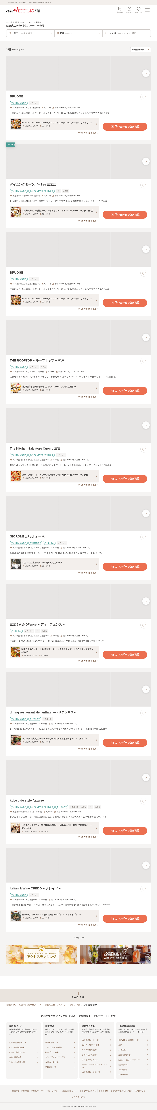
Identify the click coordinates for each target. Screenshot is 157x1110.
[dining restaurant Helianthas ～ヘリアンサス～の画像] (78, 689)
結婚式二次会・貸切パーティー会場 (59, 1005)
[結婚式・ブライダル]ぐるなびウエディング (23, 1005)
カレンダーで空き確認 (125, 391)
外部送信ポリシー (69, 1091)
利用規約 (25, 1091)
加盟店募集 (103, 1091)
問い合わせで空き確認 (125, 126)
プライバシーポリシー (50, 1091)
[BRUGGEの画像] (78, 73)
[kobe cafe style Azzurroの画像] (78, 777)
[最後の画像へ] (146, 73)
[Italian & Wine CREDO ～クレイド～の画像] (78, 865)
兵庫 (78, 1005)
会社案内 (15, 1091)
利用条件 (35, 1091)
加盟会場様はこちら (88, 1091)
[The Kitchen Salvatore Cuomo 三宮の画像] (78, 425)
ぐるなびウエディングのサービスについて (128, 1091)
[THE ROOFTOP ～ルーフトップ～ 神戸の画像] (78, 337)
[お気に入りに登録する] (143, 97)
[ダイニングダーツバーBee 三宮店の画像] (78, 161)
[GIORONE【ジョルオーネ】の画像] (78, 513)
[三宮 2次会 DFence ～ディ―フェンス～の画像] (78, 601)
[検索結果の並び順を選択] (140, 49)
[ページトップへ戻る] (78, 995)
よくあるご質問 (78, 1097)
